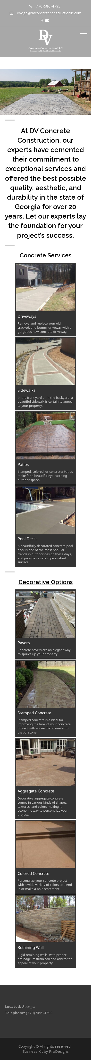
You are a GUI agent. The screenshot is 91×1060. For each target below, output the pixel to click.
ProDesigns (59, 1051)
